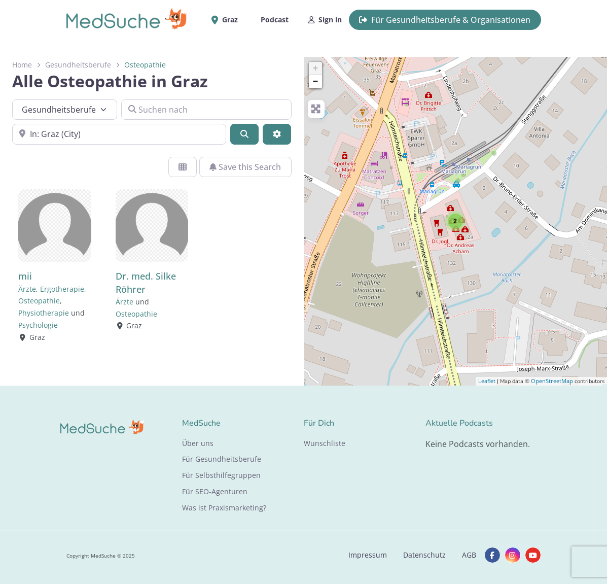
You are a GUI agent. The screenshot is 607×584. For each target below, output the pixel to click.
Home (22, 65)
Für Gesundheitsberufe (221, 459)
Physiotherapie (43, 313)
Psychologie (38, 325)
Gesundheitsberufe (78, 65)
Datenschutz (424, 555)
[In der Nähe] (119, 134)
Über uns (197, 443)
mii (25, 276)
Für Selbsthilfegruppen (221, 475)
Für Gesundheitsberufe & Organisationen (444, 19)
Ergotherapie (62, 289)
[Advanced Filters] (277, 134)
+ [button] (315, 68)
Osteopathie (39, 300)
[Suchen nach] (206, 109)
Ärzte (27, 289)
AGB (469, 555)
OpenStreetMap (552, 381)
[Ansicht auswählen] (182, 167)
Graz (228, 20)
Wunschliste (324, 443)
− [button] (315, 82)
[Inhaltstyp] (64, 109)
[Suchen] (244, 134)
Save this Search (245, 167)
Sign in (325, 19)
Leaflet (486, 381)
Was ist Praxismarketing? (224, 507)
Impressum (367, 555)
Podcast (275, 19)
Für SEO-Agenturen (214, 491)
